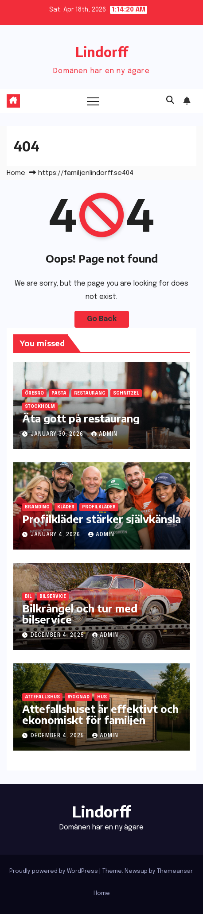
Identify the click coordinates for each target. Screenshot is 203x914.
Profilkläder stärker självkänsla (101, 518)
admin (104, 434)
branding (37, 507)
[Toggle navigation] (93, 100)
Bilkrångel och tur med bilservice (79, 613)
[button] (170, 101)
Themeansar (174, 871)
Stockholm (40, 406)
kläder (65, 507)
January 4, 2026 (56, 535)
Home (16, 173)
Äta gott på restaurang (81, 418)
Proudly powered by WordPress (54, 871)
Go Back (102, 319)
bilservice (52, 596)
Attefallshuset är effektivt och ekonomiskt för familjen (100, 714)
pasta (58, 393)
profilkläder (99, 507)
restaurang (89, 393)
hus (102, 697)
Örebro (34, 393)
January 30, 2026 (58, 434)
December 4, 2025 (58, 635)
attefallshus (42, 697)
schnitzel (126, 393)
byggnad (78, 697)
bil (28, 596)
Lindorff (101, 51)
